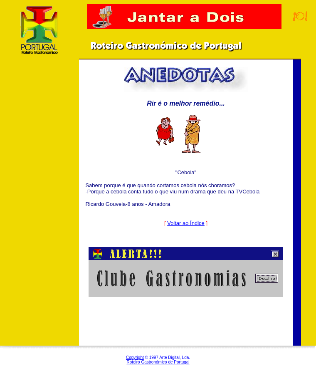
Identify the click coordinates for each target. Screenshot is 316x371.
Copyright (135, 357)
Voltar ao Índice (186, 223)
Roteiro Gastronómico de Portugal (157, 362)
